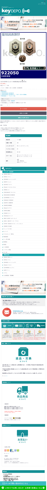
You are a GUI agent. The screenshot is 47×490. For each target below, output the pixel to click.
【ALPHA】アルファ (7, 184)
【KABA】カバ (6, 189)
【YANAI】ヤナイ (7, 213)
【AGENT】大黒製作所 (8, 202)
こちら (6, 375)
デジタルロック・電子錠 (8, 234)
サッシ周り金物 (6, 239)
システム (5, 272)
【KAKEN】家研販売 (7, 205)
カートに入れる (23, 108)
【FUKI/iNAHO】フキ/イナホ (9, 192)
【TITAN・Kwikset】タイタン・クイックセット (13, 223)
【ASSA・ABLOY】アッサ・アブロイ (11, 221)
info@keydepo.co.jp (18, 311)
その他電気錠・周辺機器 (8, 275)
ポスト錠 (5, 252)
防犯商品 (5, 241)
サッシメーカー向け (7, 228)
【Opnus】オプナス (7, 208)
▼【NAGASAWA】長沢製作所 (7, 93)
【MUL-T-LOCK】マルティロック (10, 218)
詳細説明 (13, 100)
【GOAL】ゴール (6, 176)
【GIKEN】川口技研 (7, 226)
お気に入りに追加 (23, 113)
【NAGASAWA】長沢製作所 (9, 195)
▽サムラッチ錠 (11, 95)
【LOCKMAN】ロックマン (8, 197)
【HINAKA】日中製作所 (8, 200)
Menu (45, 0)
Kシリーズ (5, 231)
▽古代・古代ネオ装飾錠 (21, 94)
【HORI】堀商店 (6, 210)
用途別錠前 (5, 236)
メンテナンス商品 (7, 249)
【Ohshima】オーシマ (8, 215)
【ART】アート (6, 270)
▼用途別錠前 (3, 91)
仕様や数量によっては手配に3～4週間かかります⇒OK (13, 102)
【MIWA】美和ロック (7, 174)
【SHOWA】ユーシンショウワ (9, 179)
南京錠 (4, 244)
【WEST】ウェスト (7, 182)
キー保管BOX (6, 247)
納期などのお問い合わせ (23, 117)
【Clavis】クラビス (7, 265)
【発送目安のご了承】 (5, 100)
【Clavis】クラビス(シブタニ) (9, 187)
